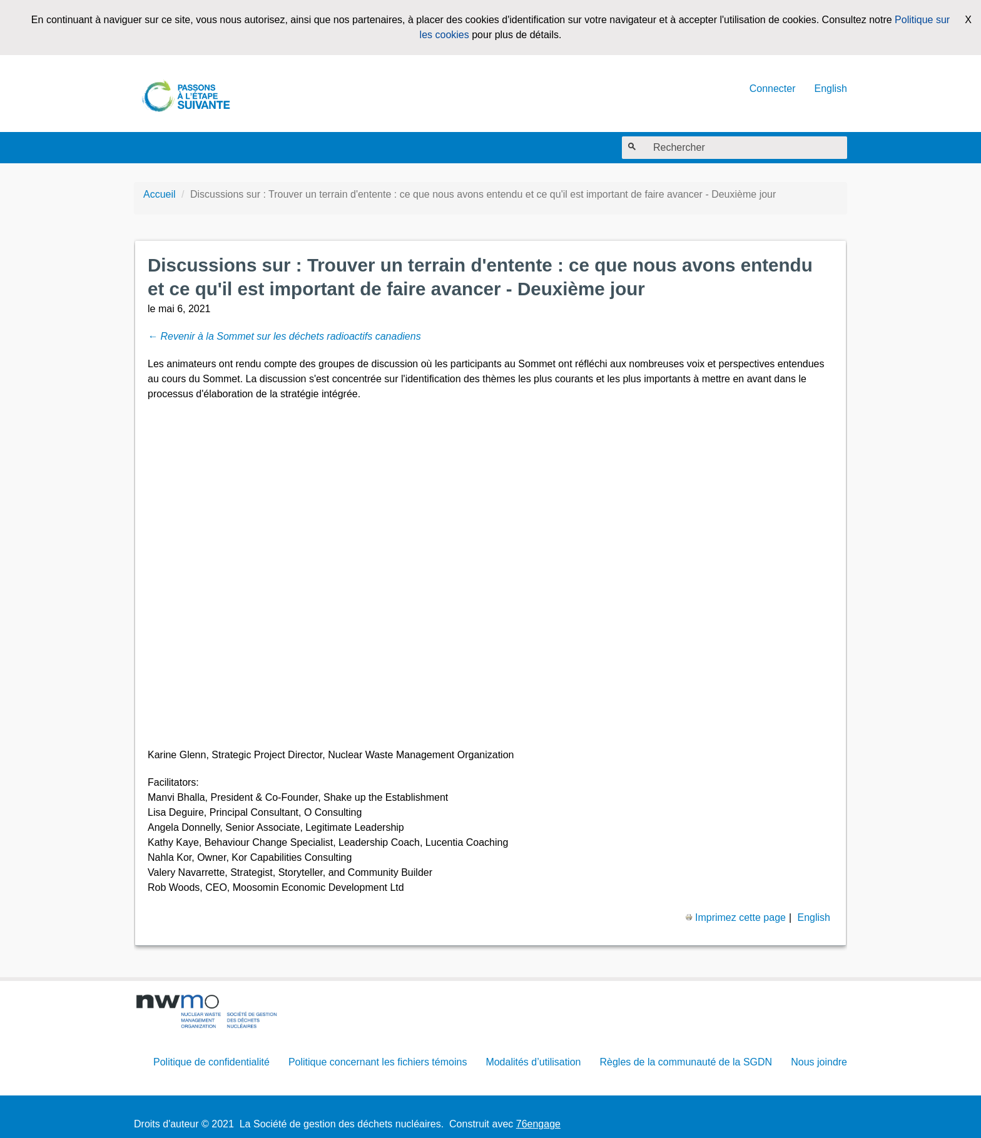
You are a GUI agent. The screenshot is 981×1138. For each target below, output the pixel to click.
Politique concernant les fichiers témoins (377, 1062)
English (831, 88)
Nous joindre (819, 1062)
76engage (538, 1124)
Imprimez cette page (735, 917)
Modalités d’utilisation (533, 1062)
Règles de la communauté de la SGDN (685, 1062)
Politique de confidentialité (211, 1062)
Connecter (773, 88)
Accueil (159, 194)
